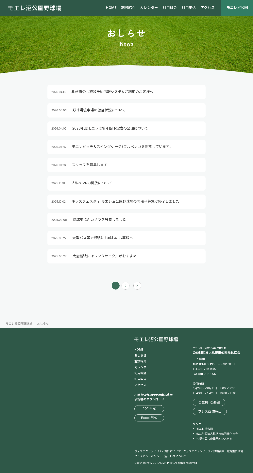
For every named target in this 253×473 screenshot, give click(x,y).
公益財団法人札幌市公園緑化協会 (217, 433)
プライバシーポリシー (148, 456)
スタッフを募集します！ (90, 165)
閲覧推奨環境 (235, 451)
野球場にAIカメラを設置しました (99, 219)
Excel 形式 (149, 418)
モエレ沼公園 (237, 8)
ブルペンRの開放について (91, 183)
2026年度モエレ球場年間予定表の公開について (110, 128)
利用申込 (189, 8)
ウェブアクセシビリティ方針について (157, 451)
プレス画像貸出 (210, 411)
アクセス (208, 8)
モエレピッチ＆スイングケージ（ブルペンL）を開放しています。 (122, 147)
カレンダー (149, 8)
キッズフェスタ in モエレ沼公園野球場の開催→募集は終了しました (125, 201)
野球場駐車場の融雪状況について (99, 110)
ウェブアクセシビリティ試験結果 (203, 451)
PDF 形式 (149, 409)
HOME (111, 8)
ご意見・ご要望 (209, 402)
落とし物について (175, 456)
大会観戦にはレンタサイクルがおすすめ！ (105, 256)
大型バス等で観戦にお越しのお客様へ (102, 238)
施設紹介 (128, 8)
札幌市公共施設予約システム (214, 438)
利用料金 (170, 8)
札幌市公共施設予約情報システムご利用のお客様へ (112, 92)
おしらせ (140, 355)
